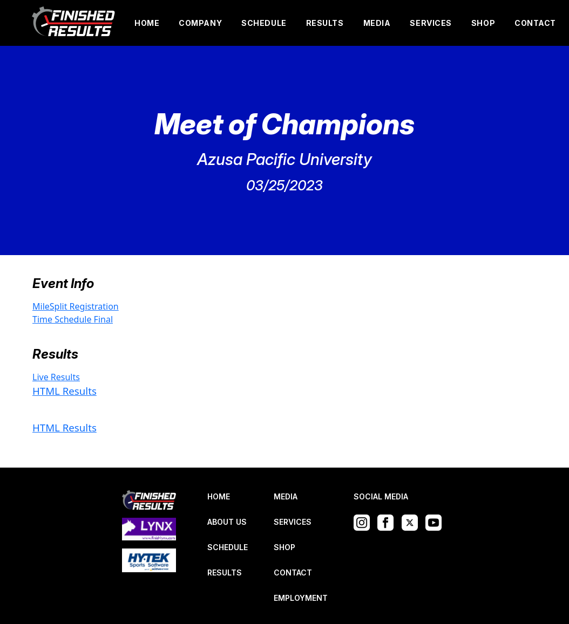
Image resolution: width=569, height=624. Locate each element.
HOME (146, 23)
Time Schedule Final (72, 319)
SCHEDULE (263, 23)
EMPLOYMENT (301, 597)
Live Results (56, 377)
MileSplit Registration (75, 306)
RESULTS (325, 23)
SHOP (483, 23)
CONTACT (535, 23)
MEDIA (377, 23)
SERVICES (430, 23)
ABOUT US (227, 521)
